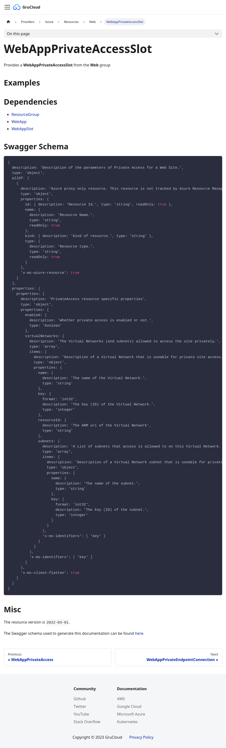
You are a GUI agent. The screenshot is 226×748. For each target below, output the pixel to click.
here (139, 633)
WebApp (18, 121)
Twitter (80, 706)
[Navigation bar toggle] (7, 7)
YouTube (81, 714)
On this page (18, 33)
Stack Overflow (87, 721)
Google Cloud (129, 706)
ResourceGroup (25, 114)
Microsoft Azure (131, 714)
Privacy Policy (141, 737)
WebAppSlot (22, 128)
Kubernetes (127, 721)
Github (80, 698)
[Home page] (8, 22)
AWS (121, 698)
